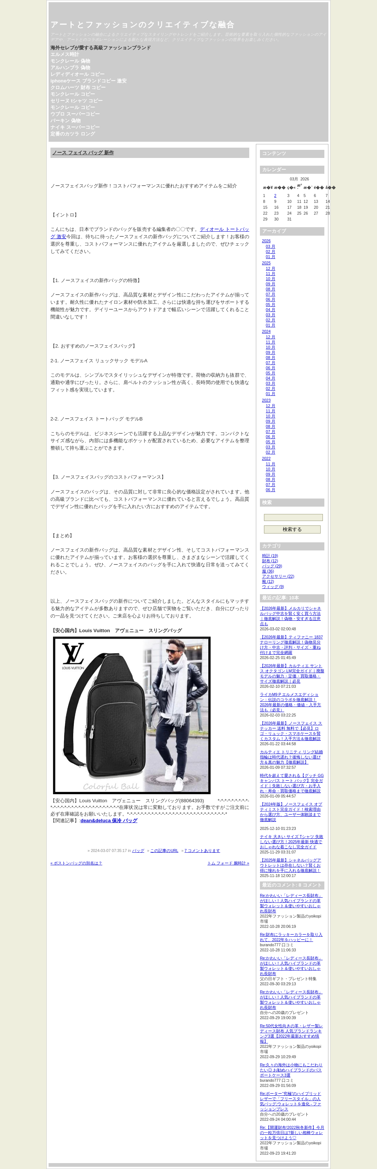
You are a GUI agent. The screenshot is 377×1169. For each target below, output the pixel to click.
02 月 (270, 251)
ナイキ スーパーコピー (75, 127)
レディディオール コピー (77, 74)
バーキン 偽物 (65, 120)
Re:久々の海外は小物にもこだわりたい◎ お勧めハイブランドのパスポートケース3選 (291, 1070)
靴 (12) (268, 581)
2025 (266, 263)
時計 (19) (270, 555)
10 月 (270, 279)
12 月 (270, 268)
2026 (266, 241)
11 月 (270, 273)
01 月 (270, 256)
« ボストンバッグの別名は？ (76, 863)
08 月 (270, 289)
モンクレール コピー (72, 94)
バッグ (138, 850)
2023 (266, 400)
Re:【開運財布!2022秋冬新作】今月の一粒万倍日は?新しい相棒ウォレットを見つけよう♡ (292, 1132)
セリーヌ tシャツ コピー (76, 100)
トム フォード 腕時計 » (228, 863)
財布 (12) (270, 561)
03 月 (270, 246)
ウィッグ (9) (273, 586)
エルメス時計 (64, 54)
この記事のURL (164, 850)
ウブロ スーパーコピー (75, 114)
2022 (266, 458)
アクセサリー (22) (278, 576)
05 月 (270, 304)
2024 (266, 331)
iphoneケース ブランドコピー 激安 (88, 81)
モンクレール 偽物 (70, 61)
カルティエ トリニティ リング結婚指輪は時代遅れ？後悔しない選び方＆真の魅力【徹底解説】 (291, 757)
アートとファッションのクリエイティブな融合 (142, 24)
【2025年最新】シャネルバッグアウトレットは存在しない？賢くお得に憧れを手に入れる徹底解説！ (290, 865)
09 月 (270, 284)
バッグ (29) (272, 566)
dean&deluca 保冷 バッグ (109, 820)
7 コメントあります (202, 850)
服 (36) (268, 571)
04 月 (270, 309)
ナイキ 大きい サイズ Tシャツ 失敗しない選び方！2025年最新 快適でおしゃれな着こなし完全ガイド (291, 841)
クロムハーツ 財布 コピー (78, 87)
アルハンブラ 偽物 (70, 67)
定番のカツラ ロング (72, 134)
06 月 (270, 299)
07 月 (270, 294)
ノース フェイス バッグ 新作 (83, 152)
